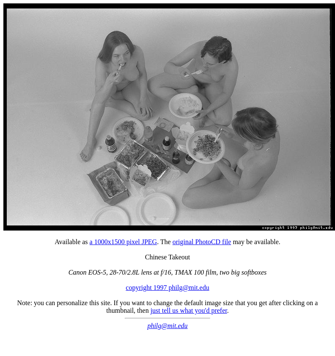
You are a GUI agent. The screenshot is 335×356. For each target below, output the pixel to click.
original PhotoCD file (202, 241)
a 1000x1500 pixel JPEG (123, 241)
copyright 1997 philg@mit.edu (167, 287)
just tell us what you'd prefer (189, 310)
